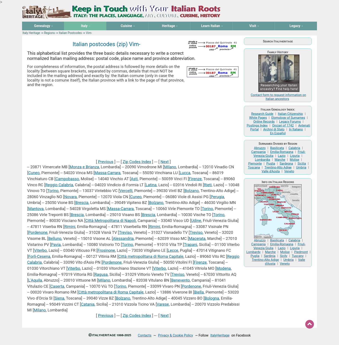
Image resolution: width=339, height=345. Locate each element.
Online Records (264, 122)
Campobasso (67, 179)
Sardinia (269, 256)
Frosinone (106, 250)
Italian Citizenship (290, 114)
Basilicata (277, 148)
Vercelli (126, 190)
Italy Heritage (31, 33)
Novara (70, 196)
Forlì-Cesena (39, 256)
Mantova (36, 208)
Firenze (195, 179)
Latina (151, 185)
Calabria (294, 148)
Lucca (185, 172)
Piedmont (301, 252)
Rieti (208, 185)
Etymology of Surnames (288, 118)
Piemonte (255, 163)
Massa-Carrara (107, 172)
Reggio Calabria (59, 185)
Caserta (57, 286)
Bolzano (191, 190)
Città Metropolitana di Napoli (110, 220)
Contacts (145, 335)
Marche (280, 160)
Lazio (281, 156)
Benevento (180, 280)
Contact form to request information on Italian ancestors (278, 97)
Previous (106, 161)
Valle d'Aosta (271, 171)
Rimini (69, 226)
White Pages (258, 118)
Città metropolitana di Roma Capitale (150, 256)
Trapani (190, 244)
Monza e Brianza (84, 167)
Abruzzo (260, 148)
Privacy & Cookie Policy (175, 335)
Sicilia (301, 163)
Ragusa (101, 274)
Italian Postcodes (70, 33)
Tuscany (298, 256)
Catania (87, 304)
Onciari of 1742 (283, 125)
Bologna (212, 298)
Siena (59, 298)
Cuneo (34, 172)
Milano (170, 167)
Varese (163, 304)
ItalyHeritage (219, 335)
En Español (278, 133)
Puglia (270, 163)
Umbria (301, 167)
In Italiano (296, 129)
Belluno (54, 238)
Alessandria (123, 238)
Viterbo (40, 250)
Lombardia (262, 160)
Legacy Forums (290, 122)
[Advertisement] (133, 123)
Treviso (125, 232)
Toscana (254, 167)
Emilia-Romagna (281, 152)
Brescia (81, 202)
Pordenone (38, 232)
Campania (258, 152)
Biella (199, 292)
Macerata (197, 238)
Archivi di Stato (273, 129)
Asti (134, 179)
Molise (294, 160)
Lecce (173, 250)
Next (164, 161)
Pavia (56, 244)
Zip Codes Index (137, 161)
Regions (49, 33)
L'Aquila (35, 280)
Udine (196, 220)
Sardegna (286, 163)
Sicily (283, 256)
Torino (53, 190)
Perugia (217, 196)
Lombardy (253, 252)
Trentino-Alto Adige (277, 167)
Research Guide (262, 114)
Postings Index (257, 125)
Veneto (289, 171)
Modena (223, 268)
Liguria (294, 156)
